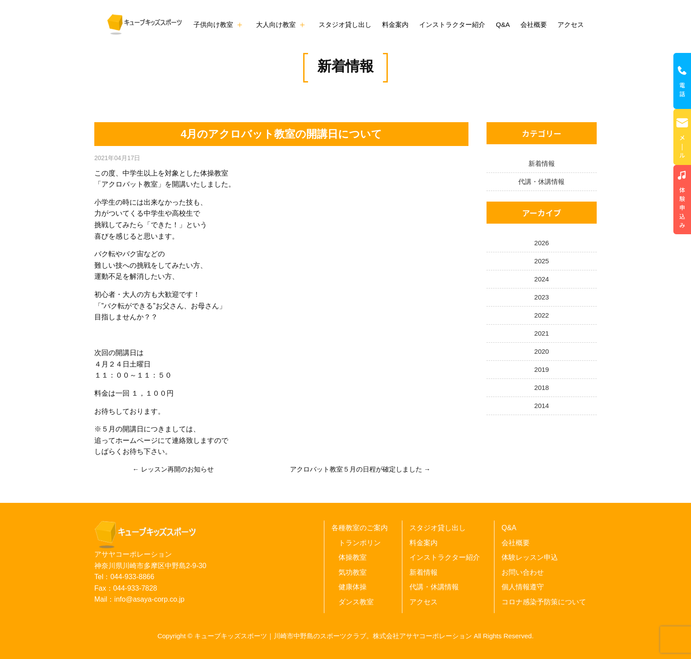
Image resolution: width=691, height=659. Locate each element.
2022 (541, 315)
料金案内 (395, 24)
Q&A (503, 24)
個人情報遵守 (523, 587)
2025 (541, 261)
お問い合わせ (523, 572)
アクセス (570, 24)
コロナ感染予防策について (544, 602)
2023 (541, 297)
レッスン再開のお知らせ (177, 469)
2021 (541, 333)
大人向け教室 (276, 24)
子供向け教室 (213, 24)
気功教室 (352, 572)
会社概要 (533, 24)
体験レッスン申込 (530, 557)
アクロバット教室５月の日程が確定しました (356, 469)
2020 (541, 351)
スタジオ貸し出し (345, 24)
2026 (541, 243)
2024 (541, 279)
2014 (541, 405)
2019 (541, 369)
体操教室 (352, 557)
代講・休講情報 (541, 181)
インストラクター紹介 (452, 24)
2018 (541, 387)
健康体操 (352, 587)
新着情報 (345, 66)
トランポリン (359, 543)
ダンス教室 (356, 602)
